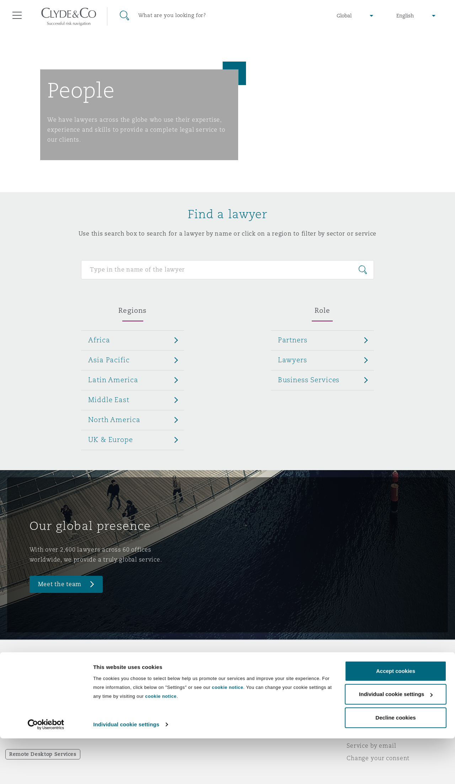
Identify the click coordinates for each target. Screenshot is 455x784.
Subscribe (247, 683)
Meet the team (60, 584)
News (127, 695)
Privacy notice (368, 683)
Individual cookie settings (126, 770)
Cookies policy (368, 695)
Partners (292, 340)
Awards (130, 683)
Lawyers (292, 360)
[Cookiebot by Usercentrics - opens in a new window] (46, 770)
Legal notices (366, 670)
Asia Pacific (108, 360)
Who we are (137, 670)
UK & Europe (110, 439)
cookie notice (227, 733)
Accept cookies (395, 717)
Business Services (309, 379)
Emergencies (261, 671)
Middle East (108, 399)
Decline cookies (395, 763)
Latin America (113, 379)
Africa (99, 340)
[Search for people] (227, 269)
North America (114, 419)
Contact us (249, 696)
